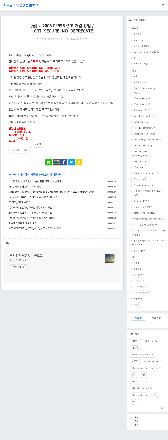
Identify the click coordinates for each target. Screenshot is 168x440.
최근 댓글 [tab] (156, 318)
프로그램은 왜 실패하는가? (146, 225)
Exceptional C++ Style (144, 134)
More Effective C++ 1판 (145, 116)
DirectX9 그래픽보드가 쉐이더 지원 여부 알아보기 (33, 197)
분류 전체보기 (139, 20)
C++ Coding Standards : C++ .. (148, 140)
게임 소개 (138, 299)
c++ (135, 375)
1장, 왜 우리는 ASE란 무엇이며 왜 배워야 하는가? (32, 218)
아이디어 (138, 269)
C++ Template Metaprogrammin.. (141, 153)
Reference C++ (141, 110)
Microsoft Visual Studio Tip (147, 52)
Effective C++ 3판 (142, 104)
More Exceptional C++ (144, 128)
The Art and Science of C (146, 173)
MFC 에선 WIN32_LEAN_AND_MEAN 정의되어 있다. (35, 228)
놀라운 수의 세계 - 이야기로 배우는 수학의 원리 (148, 232)
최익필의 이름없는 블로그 (20, 5)
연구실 (13, 174)
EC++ (135, 348)
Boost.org (139, 40)
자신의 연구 (139, 275)
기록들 (137, 263)
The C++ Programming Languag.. (144, 90)
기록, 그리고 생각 (18, 260)
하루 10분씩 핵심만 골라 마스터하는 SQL (148, 193)
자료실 (137, 304)
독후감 (137, 76)
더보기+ (162, 408)
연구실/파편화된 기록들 (58, 38)
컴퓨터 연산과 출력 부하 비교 (22, 223)
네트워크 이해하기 (142, 46)
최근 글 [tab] (138, 318)
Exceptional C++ (141, 122)
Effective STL (140, 167)
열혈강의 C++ (140, 82)
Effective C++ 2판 (142, 98)
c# (134, 402)
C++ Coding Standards (143, 355)
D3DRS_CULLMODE (19, 202)
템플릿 (136, 361)
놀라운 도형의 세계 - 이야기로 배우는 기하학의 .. (148, 243)
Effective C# (140, 179)
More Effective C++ (153, 361)
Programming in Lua (143, 185)
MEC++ (136, 341)
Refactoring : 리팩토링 (144, 213)
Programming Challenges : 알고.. (149, 219)
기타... (134, 257)
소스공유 (138, 34)
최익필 (43, 38)
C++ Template (140, 161)
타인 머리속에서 (141, 293)
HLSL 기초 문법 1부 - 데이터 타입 (24, 186)
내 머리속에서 (140, 287)
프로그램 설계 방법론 (143, 207)
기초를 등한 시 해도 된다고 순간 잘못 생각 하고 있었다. (35, 181)
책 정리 (135, 71)
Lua (145, 375)
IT (161, 368)
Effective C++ (152, 341)
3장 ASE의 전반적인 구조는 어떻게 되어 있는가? (31, 207)
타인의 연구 (139, 281)
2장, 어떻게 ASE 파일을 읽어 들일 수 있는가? (30, 213)
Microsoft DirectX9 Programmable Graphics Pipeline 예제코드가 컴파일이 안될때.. (52, 192)
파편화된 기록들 (29, 174)
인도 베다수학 (140, 251)
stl (156, 395)
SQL (136, 58)
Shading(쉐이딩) (141, 201)
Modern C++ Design (143, 145)
